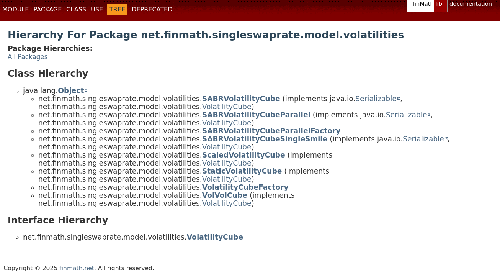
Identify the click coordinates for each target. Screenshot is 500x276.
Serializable (376, 99)
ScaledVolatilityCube (243, 155)
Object (71, 91)
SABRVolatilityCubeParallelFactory (271, 131)
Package (47, 9)
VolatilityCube (227, 107)
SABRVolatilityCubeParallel (256, 115)
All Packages (27, 57)
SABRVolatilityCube (241, 99)
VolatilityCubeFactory (245, 187)
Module (15, 9)
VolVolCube (224, 195)
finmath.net (76, 268)
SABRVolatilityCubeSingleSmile (265, 139)
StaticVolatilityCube (242, 171)
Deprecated (152, 9)
